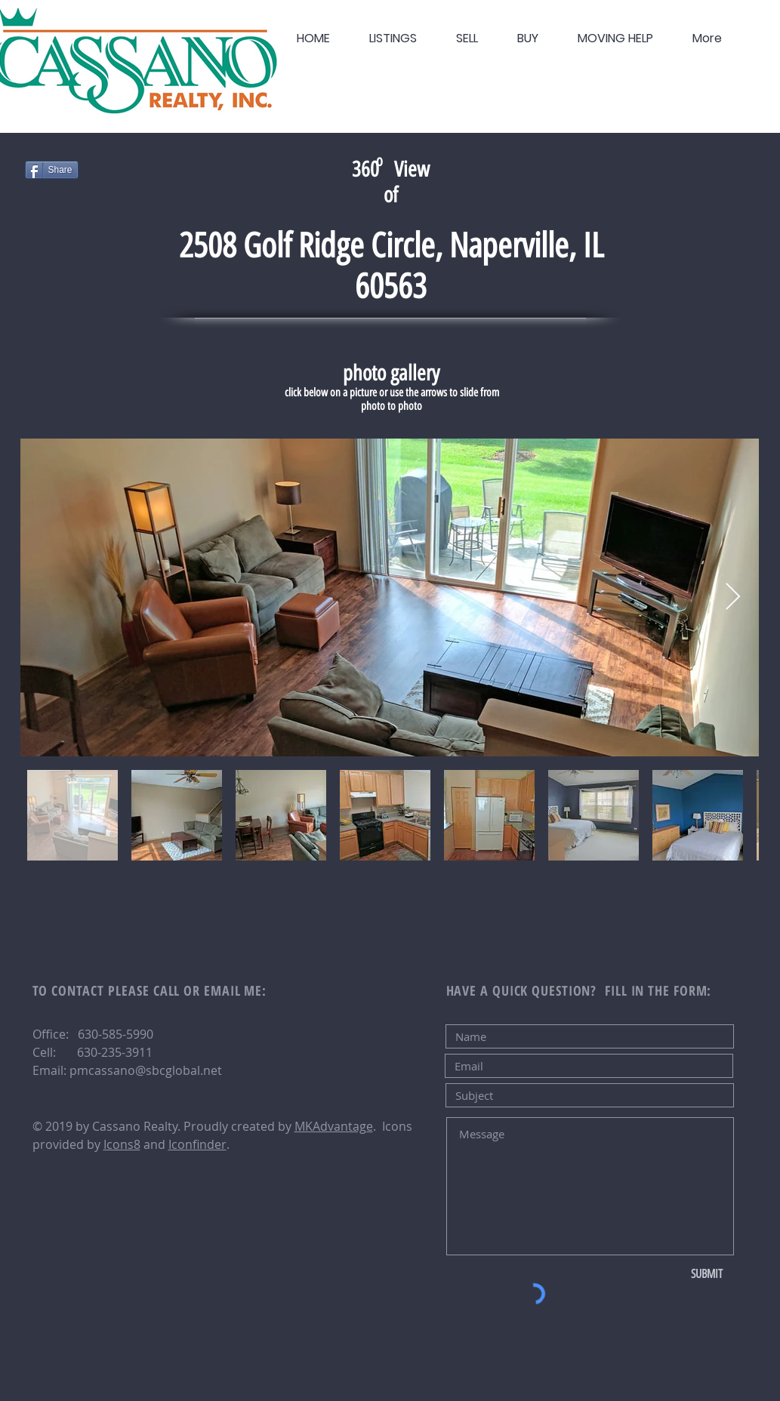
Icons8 (121, 1144)
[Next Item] (732, 597)
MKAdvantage (333, 1126)
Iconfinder (197, 1144)
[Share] (52, 170)
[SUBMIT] (707, 1274)
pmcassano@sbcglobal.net (145, 1070)
